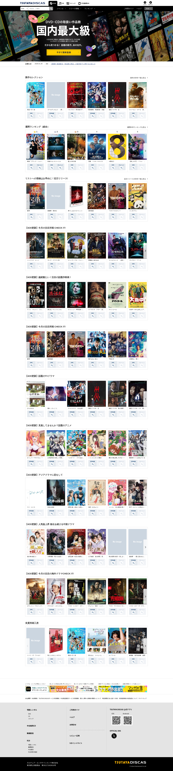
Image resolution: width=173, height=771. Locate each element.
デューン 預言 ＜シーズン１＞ (98, 606)
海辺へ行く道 (31, 109)
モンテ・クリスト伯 (53, 260)
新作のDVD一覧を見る (138, 78)
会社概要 (28, 698)
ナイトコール (113, 309)
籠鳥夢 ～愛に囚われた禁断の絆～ (139, 556)
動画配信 (30, 733)
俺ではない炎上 (93, 359)
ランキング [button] (88, 8)
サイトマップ (143, 698)
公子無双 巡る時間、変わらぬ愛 (98, 556)
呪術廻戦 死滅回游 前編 (96, 109)
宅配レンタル (32, 745)
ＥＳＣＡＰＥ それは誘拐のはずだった (80, 408)
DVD (54, 3)
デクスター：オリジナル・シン (57, 606)
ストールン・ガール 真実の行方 (139, 109)
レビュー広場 (75, 735)
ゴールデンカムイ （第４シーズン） (59, 109)
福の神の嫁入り (31, 556)
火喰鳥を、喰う (133, 359)
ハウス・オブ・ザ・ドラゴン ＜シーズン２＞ (143, 606)
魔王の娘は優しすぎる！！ (117, 458)
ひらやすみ (30, 408)
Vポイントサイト (76, 743)
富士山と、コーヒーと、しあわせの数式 (100, 655)
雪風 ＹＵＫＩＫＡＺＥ (95, 161)
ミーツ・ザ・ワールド (33, 655)
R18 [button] (147, 8)
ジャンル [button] (60, 8)
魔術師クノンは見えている (137, 458)
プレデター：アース (135, 260)
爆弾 (28, 211)
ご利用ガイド (129, 8)
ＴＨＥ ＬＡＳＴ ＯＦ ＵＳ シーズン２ (81, 606)
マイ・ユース (31, 507)
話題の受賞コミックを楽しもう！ (132, 684)
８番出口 (111, 161)
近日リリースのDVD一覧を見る (135, 179)
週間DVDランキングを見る (136, 127)
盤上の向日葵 (72, 161)
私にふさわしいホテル (54, 655)
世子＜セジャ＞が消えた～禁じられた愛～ (141, 507)
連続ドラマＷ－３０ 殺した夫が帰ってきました (143, 408)
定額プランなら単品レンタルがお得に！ (109, 684)
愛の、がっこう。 (53, 408)
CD (63, 3)
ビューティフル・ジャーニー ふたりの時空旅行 (82, 260)
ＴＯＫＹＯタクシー (115, 211)
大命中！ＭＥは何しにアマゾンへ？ (139, 309)
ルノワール (112, 655)
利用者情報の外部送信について (128, 698)
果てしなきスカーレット (75, 211)
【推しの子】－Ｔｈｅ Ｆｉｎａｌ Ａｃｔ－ (143, 161)
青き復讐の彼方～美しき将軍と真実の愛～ (121, 556)
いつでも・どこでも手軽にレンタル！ (35, 684)
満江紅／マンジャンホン (55, 309)
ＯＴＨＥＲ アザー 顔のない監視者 (99, 309)
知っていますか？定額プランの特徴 (83, 684)
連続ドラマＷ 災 (114, 109)
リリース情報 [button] (74, 8)
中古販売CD (85, 3)
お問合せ (73, 724)
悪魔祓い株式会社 (93, 260)
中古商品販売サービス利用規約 (69, 698)
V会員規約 (35, 698)
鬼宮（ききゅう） (93, 507)
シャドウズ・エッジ (33, 260)
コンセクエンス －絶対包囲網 (118, 260)
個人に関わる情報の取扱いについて (90, 698)
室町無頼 (91, 211)
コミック (73, 3)
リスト (145, 4)
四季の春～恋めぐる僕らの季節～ (78, 507)
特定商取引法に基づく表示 (110, 698)
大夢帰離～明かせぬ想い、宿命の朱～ (59, 556)
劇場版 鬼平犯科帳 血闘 (137, 655)
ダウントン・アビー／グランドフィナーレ (39, 606)
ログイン (150, 4)
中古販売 (31, 749)
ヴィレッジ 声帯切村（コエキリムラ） (80, 309)
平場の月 (111, 359)
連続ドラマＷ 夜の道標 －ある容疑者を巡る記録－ (125, 408)
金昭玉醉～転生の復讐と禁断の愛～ (78, 556)
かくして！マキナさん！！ (35, 458)
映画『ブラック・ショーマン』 (36, 161)
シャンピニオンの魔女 (95, 458)
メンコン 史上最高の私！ (117, 507)
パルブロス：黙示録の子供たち (77, 109)
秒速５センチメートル (54, 161)
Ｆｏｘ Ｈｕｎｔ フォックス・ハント (39, 309)
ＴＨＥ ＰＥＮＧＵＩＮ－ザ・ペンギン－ (121, 606)
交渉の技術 (51, 507)
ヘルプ (139, 8)
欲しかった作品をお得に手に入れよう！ (60, 684)
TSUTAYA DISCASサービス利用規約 (49, 698)
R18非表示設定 (32, 752)
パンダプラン (133, 211)
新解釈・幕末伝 (52, 211)
